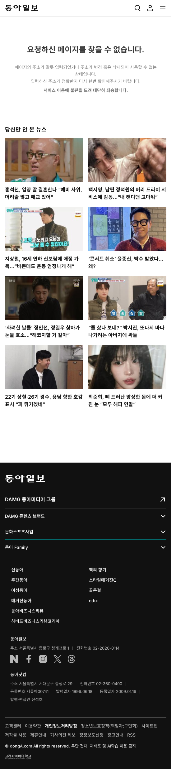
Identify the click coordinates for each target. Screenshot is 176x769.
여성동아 (19, 590)
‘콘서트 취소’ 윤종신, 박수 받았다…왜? (125, 262)
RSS (131, 735)
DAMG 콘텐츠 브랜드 (85, 516)
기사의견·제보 (63, 735)
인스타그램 (43, 659)
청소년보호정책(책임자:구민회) (109, 725)
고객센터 (13, 725)
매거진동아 (21, 600)
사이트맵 (149, 725)
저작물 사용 (15, 735)
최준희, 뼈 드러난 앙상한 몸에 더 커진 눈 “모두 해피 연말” (125, 400)
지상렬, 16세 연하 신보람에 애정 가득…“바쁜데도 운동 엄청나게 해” (42, 262)
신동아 (17, 569)
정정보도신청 (91, 735)
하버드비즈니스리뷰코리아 (35, 621)
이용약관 (33, 725)
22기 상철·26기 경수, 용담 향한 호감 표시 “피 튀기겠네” (44, 400)
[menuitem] (137, 8)
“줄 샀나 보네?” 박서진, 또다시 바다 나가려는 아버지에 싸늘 (126, 331)
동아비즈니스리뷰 (27, 610)
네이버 (14, 659)
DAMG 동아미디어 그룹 (85, 499)
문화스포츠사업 (85, 532)
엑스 (57, 659)
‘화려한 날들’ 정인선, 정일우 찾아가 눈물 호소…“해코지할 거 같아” (42, 331)
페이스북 (29, 659)
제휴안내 (38, 735)
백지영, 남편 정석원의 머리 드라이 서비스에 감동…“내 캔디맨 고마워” (127, 193)
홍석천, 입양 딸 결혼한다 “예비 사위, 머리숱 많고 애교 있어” (43, 193)
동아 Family (85, 547)
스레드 (71, 659)
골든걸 (95, 590)
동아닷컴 (18, 674)
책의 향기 (97, 569)
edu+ (94, 600)
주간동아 (19, 580)
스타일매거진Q (103, 580)
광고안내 (115, 735)
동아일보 (21, 8)
